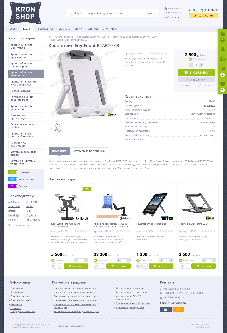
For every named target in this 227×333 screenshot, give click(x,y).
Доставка (64, 28)
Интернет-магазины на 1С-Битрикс (203, 325)
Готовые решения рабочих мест (21, 98)
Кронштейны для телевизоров (26, 65)
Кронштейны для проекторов (26, 55)
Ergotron (31, 215)
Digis (28, 210)
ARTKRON (31, 201)
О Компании (110, 28)
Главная (13, 28)
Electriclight (14, 215)
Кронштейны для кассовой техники (22, 135)
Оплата (78, 28)
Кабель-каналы (20, 90)
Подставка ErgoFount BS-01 (193, 223)
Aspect (30, 206)
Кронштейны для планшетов (26, 74)
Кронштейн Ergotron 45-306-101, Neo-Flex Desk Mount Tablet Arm (111, 225)
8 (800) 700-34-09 (172, 293)
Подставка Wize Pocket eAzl (151, 223)
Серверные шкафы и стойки (23, 126)
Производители (45, 28)
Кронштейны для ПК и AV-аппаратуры (26, 83)
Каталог (27, 28)
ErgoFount (209, 105)
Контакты (92, 28)
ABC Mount (14, 201)
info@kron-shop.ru (173, 17)
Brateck (12, 210)
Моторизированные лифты (23, 153)
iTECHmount (33, 219)
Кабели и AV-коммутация (26, 144)
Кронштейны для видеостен (21, 107)
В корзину (196, 72)
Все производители (19, 225)
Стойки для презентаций (26, 116)
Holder (12, 219)
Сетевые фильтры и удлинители (26, 162)
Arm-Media (14, 206)
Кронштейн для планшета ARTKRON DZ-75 (65, 225)
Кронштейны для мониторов (26, 46)
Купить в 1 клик (196, 79)
